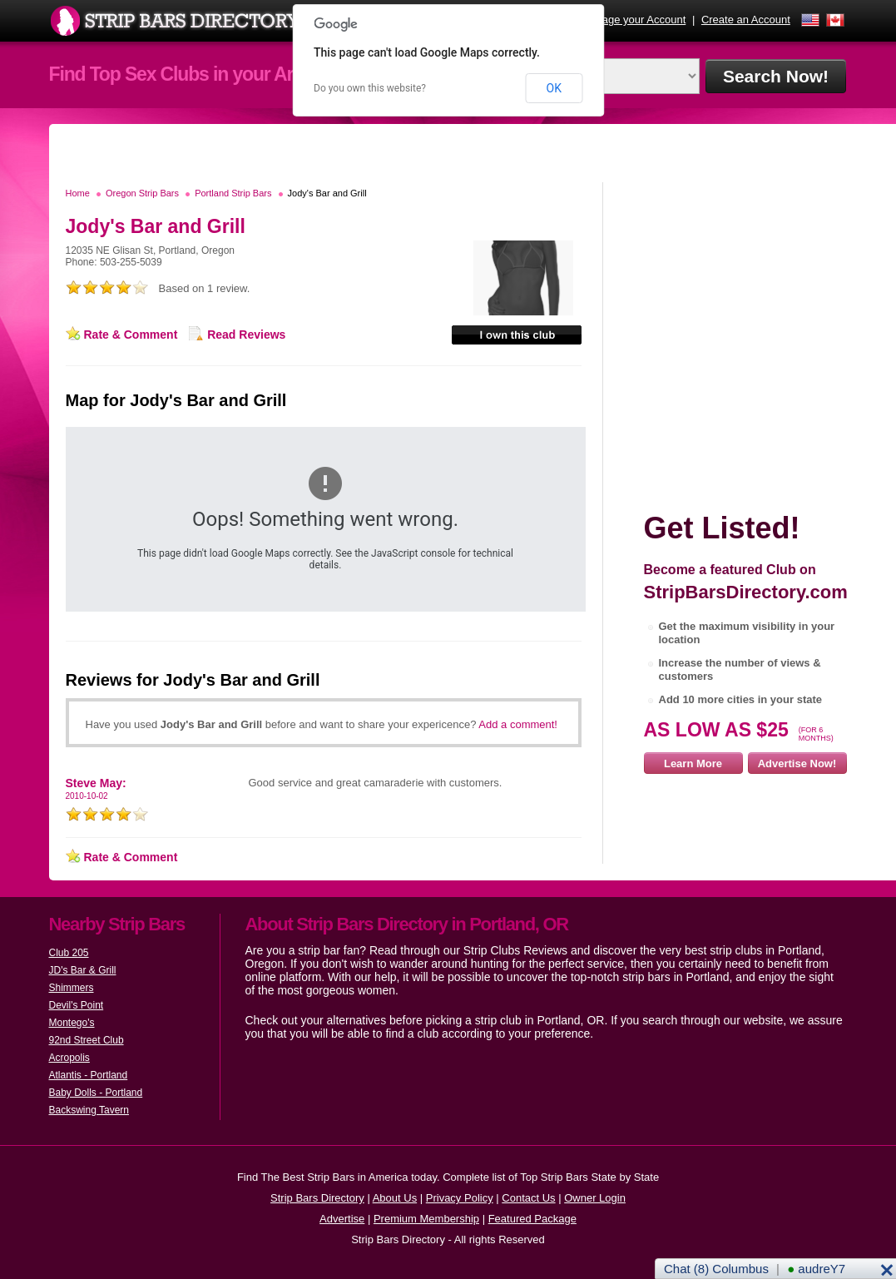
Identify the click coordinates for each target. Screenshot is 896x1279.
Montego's (72, 1023)
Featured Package (532, 1218)
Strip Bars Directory (317, 1198)
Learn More (693, 763)
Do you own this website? (370, 88)
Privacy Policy (459, 1198)
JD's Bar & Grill (82, 970)
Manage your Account (634, 19)
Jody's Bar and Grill (327, 193)
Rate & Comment (131, 334)
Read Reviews (246, 334)
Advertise (341, 1218)
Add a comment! (517, 724)
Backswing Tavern (89, 1110)
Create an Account (745, 19)
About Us (395, 1198)
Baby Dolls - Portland (96, 1092)
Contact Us (528, 1198)
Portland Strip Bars (233, 193)
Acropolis (69, 1057)
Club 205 (69, 953)
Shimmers (71, 988)
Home (78, 193)
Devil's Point (76, 1005)
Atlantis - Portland (88, 1075)
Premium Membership (426, 1218)
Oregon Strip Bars (142, 193)
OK (554, 88)
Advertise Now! (797, 763)
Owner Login (595, 1198)
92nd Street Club (86, 1040)
